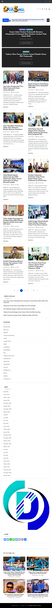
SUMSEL (5, 376)
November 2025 (7, 403)
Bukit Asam (6, 329)
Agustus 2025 (6, 412)
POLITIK (5, 367)
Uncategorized (6, 379)
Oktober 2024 (6, 440)
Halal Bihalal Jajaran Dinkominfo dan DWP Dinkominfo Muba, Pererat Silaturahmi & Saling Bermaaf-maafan (12, 178)
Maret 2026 (6, 394)
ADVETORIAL (29, 29)
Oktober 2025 (6, 406)
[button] (26, 43)
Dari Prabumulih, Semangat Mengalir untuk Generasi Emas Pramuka (19, 309)
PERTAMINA (6, 364)
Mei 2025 (5, 420)
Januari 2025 (6, 432)
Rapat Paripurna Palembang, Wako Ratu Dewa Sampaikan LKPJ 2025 (38, 85)
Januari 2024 (6, 466)
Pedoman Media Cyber (8, 355)
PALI (4, 352)
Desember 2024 (7, 435)
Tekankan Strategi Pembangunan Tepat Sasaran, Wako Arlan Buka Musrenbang (21, 312)
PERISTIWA (6, 361)
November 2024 (7, 438)
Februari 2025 (6, 429)
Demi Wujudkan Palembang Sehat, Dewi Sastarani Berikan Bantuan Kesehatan (13, 127)
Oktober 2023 (6, 475)
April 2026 (5, 391)
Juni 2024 (5, 452)
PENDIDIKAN (7, 358)
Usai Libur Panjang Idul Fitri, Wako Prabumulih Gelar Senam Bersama (13, 88)
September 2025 (7, 409)
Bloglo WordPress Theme (35, 605)
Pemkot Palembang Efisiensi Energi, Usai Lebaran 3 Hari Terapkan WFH (13, 263)
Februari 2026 (6, 397)
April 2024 (5, 458)
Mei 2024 (5, 455)
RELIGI (5, 373)
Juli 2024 (5, 449)
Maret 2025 (6, 426)
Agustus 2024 (6, 446)
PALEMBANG (6, 350)
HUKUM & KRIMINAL (9, 335)
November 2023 (7, 472)
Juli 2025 (5, 414)
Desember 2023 (7, 469)
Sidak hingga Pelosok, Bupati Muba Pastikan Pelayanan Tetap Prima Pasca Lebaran (38, 223)
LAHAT (5, 338)
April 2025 (5, 423)
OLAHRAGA (6, 347)
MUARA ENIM (7, 341)
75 (33, 290)
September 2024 (7, 443)
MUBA (5, 344)
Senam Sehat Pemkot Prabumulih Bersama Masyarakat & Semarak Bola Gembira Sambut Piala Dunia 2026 (26, 34)
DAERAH (5, 332)
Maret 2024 (6, 461)
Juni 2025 (5, 417)
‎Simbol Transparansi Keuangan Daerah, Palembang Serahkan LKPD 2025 (20, 315)
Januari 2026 (6, 400)
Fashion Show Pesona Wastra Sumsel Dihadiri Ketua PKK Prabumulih (19, 305)
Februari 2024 (6, 464)
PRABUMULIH (22, 29)
